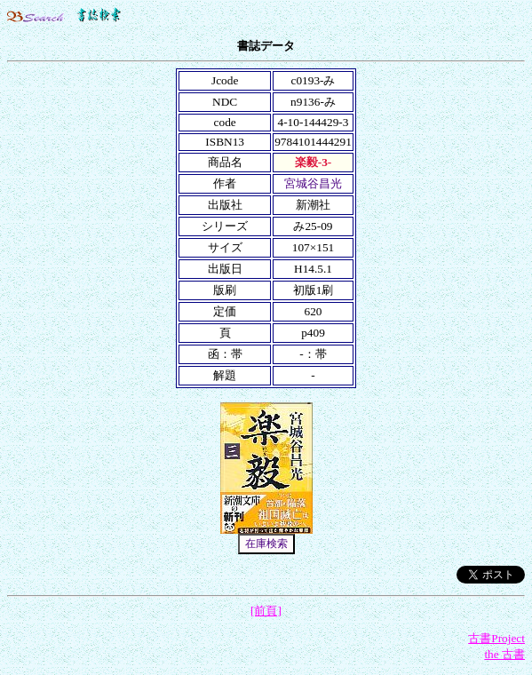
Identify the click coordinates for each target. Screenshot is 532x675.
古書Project (496, 638)
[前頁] (266, 610)
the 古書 (504, 654)
